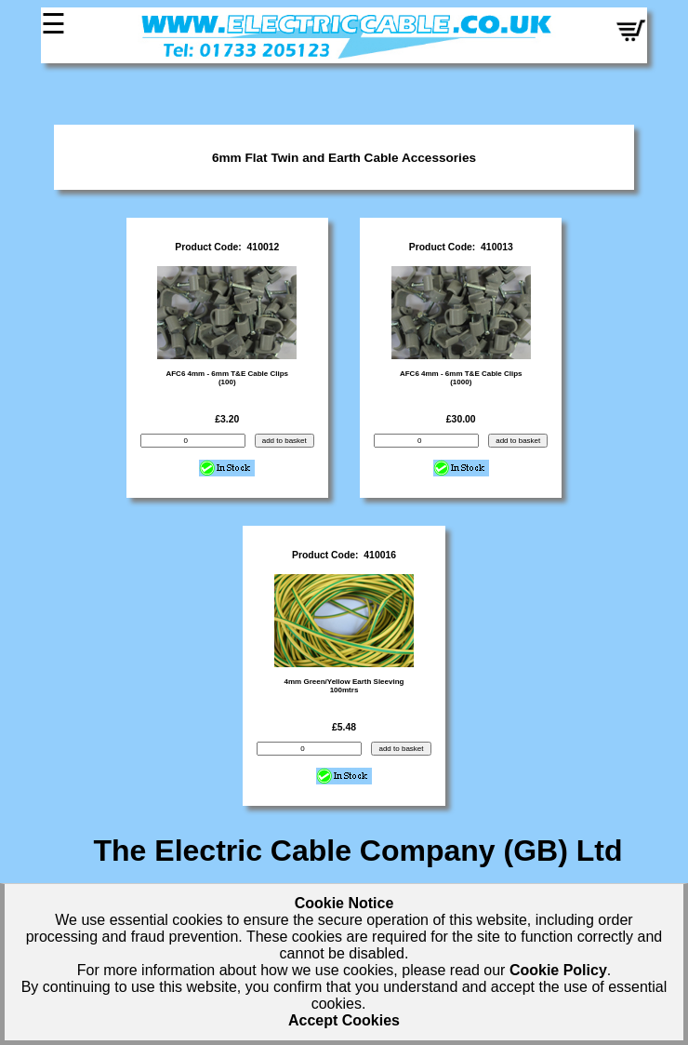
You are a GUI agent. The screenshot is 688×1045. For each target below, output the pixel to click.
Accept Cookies (344, 1020)
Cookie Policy (558, 970)
